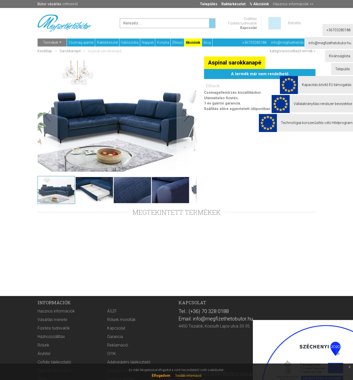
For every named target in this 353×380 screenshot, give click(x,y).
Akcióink (193, 42)
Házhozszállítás (51, 336)
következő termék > (300, 51)
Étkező (177, 42)
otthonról (58, 4)
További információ (188, 376)
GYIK (111, 353)
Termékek (50, 42)
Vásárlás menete (52, 319)
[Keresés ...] (212, 23)
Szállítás (250, 19)
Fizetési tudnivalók (242, 23)
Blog (207, 42)
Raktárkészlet (107, 42)
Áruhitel (44, 353)
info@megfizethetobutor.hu (292, 42)
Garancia (115, 336)
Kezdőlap (45, 51)
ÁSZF (112, 311)
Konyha (163, 42)
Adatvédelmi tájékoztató (128, 362)
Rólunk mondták (121, 319)
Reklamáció (117, 345)
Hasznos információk (56, 311)
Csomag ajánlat (81, 42)
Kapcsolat (248, 28)
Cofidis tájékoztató (54, 362)
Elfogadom (161, 376)
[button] (48, 116)
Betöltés (294, 23)
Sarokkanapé (70, 51)
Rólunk (43, 345)
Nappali (148, 42)
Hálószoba (129, 42)
